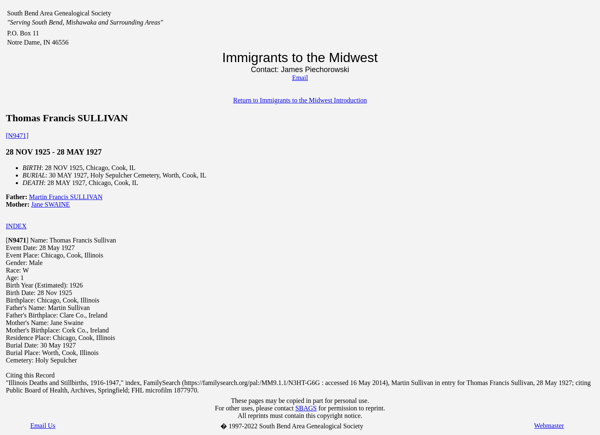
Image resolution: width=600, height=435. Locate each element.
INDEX (16, 226)
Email (300, 77)
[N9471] (17, 135)
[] (17, 240)
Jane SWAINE (50, 204)
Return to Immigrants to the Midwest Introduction (300, 100)
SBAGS (306, 408)
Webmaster (549, 425)
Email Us (42, 425)
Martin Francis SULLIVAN (66, 196)
